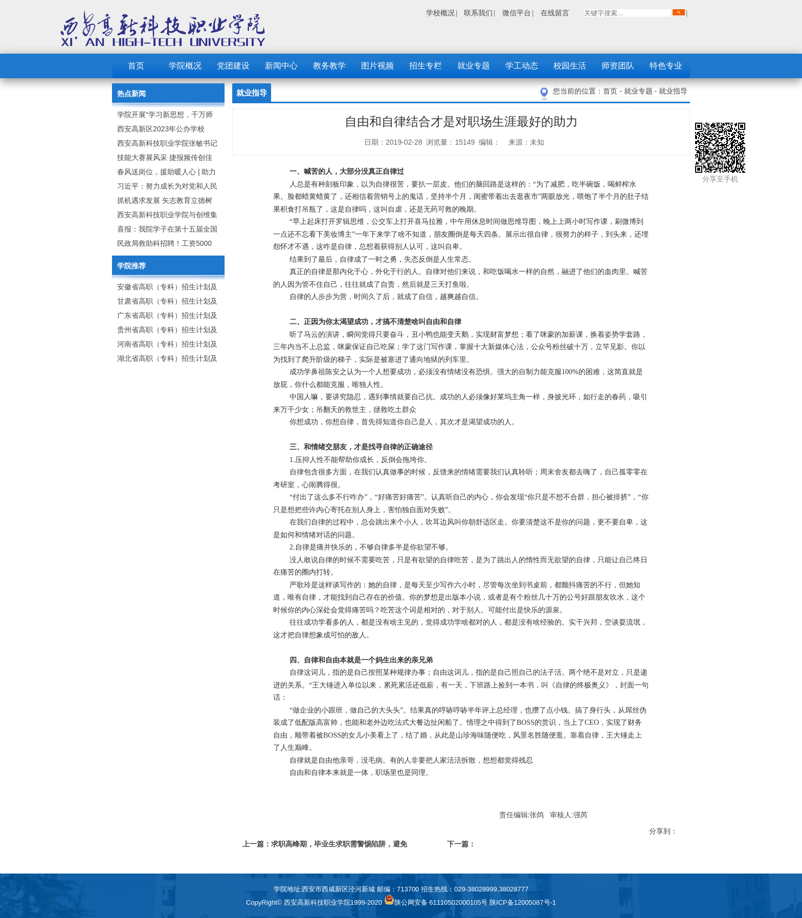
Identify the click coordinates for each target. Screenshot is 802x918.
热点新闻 (131, 93)
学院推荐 (131, 266)
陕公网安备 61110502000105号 (436, 902)
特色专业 (666, 65)
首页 (136, 65)
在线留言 (555, 13)
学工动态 (521, 65)
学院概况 (185, 65)
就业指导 (673, 91)
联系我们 (478, 13)
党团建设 (233, 65)
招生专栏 (425, 65)
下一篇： (461, 844)
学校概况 (440, 13)
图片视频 (377, 65)
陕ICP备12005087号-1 (522, 902)
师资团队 (618, 65)
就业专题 (473, 65)
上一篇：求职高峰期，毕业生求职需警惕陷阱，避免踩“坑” (324, 846)
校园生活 (569, 65)
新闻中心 (281, 65)
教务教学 (329, 65)
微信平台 (516, 13)
